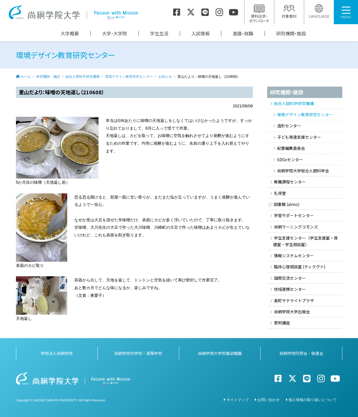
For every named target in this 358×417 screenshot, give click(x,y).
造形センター (289, 125)
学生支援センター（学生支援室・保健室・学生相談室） (305, 241)
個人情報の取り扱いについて (313, 400)
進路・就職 (243, 33)
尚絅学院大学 (73, 12)
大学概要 (70, 33)
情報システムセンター (294, 255)
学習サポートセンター (294, 215)
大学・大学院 (114, 33)
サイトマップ (237, 400)
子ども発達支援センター (299, 137)
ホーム (26, 77)
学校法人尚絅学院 (57, 353)
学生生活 (159, 33)
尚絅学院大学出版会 (292, 311)
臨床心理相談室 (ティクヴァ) (299, 266)
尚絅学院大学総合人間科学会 (303, 170)
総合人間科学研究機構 (83, 77)
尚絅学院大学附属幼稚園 (220, 353)
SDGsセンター (290, 159)
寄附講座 (282, 323)
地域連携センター (290, 289)
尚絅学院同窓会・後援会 (301, 353)
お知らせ (165, 77)
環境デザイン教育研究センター (129, 77)
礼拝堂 (280, 193)
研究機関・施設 (291, 33)
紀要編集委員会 (291, 148)
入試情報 (200, 33)
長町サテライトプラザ (294, 300)
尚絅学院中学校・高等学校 (138, 353)
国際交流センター (290, 278)
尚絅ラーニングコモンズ (296, 227)
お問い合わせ (268, 400)
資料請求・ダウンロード (259, 13)
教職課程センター (290, 182)
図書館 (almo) (286, 204)
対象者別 (289, 11)
